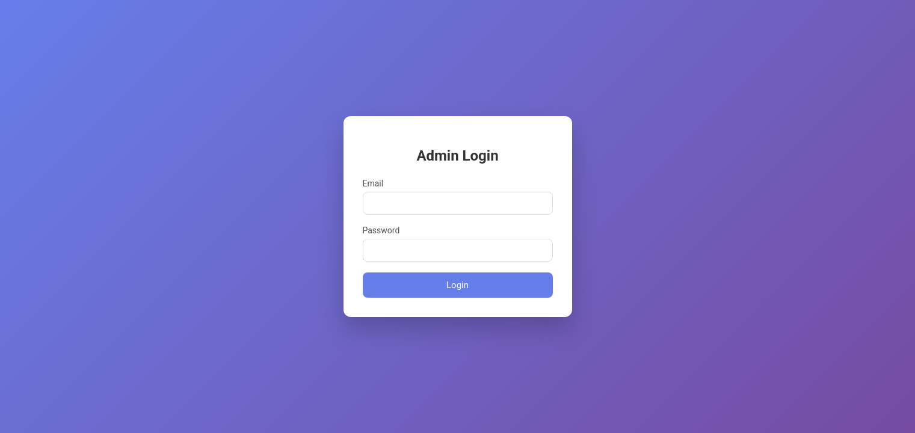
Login (457, 285)
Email (373, 183)
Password (381, 230)
